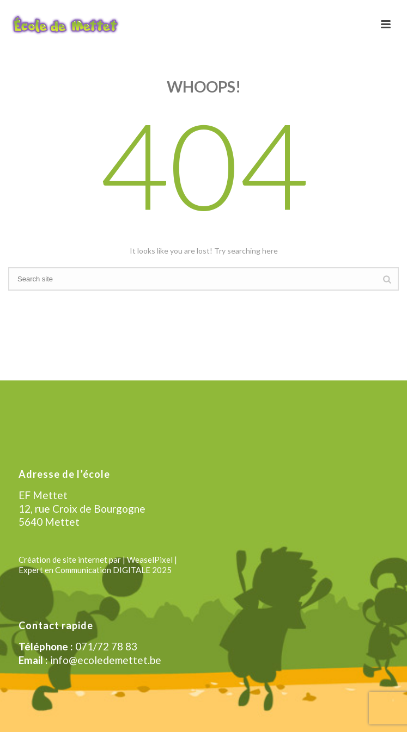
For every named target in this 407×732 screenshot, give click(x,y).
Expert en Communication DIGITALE (84, 570)
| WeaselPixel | (150, 559)
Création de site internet (63, 559)
